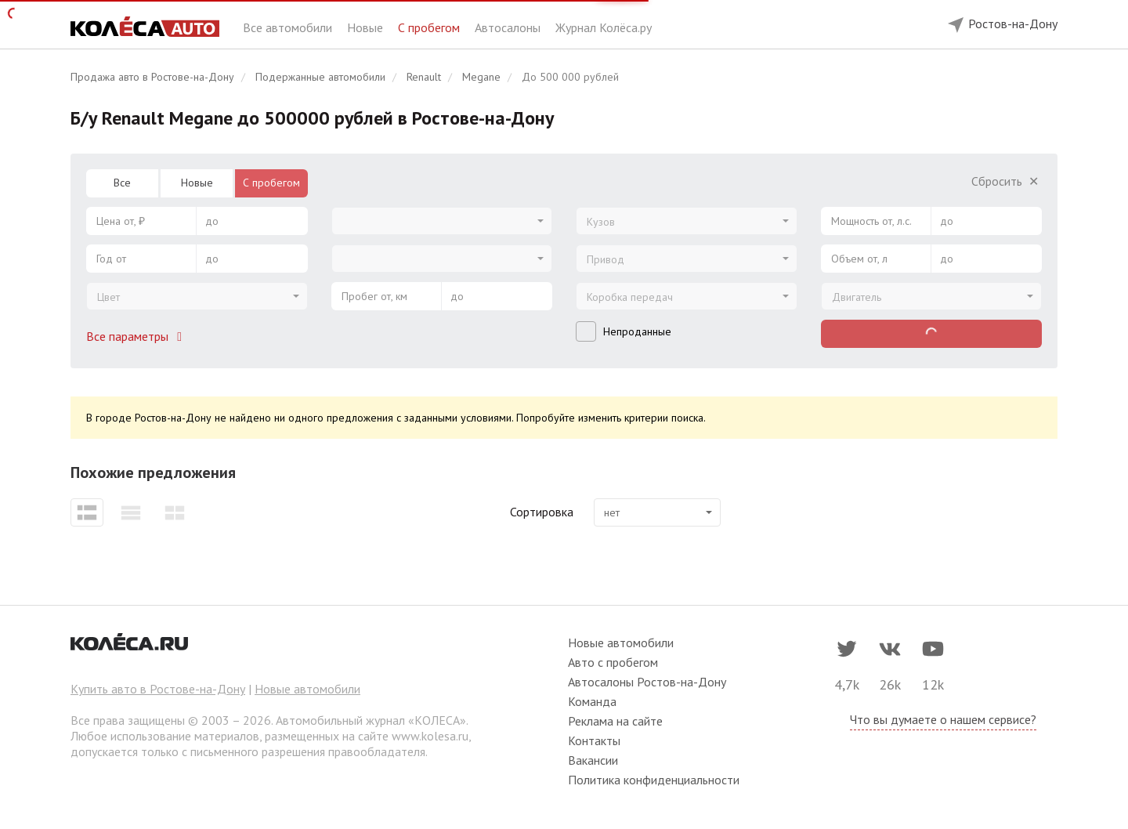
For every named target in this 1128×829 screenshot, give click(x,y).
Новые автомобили (307, 689)
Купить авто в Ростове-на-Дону (157, 689)
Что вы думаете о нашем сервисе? (943, 719)
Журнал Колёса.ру (603, 27)
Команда (592, 701)
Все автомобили (289, 27)
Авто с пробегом (613, 662)
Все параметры (137, 336)
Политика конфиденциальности (653, 779)
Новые (366, 27)
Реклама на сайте (615, 721)
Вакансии (593, 760)
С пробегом (430, 27)
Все (122, 183)
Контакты (594, 740)
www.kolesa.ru (430, 736)
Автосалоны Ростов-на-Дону (647, 682)
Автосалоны (509, 27)
